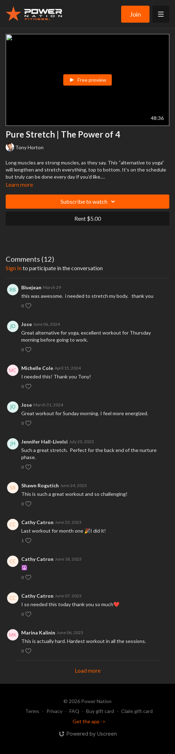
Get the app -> (89, 721)
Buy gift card (100, 711)
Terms (32, 711)
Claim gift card (137, 711)
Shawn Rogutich (40, 485)
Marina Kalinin (38, 633)
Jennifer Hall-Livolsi (44, 442)
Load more (88, 670)
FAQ (74, 711)
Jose (26, 324)
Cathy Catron (37, 522)
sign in (14, 268)
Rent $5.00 (87, 218)
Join (135, 14)
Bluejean (31, 287)
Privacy (54, 711)
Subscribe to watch (89, 201)
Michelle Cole (37, 368)
